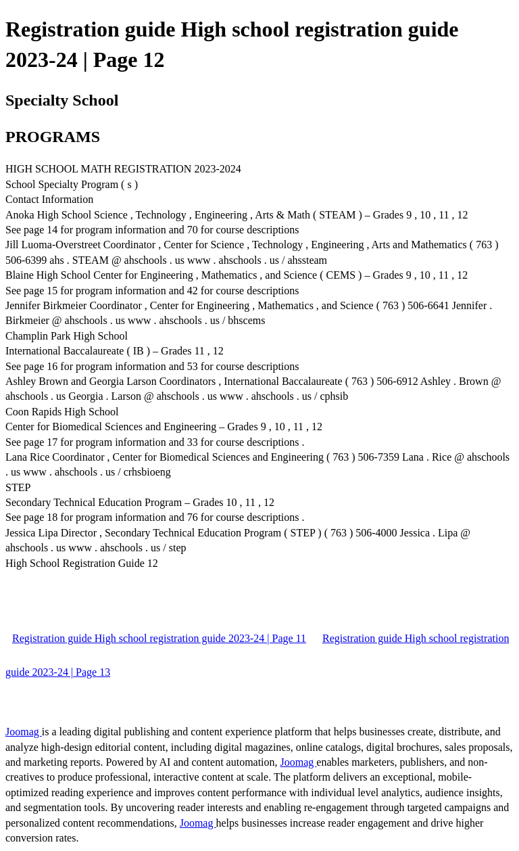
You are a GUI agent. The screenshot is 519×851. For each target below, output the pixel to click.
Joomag (23, 731)
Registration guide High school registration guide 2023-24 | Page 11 (159, 638)
